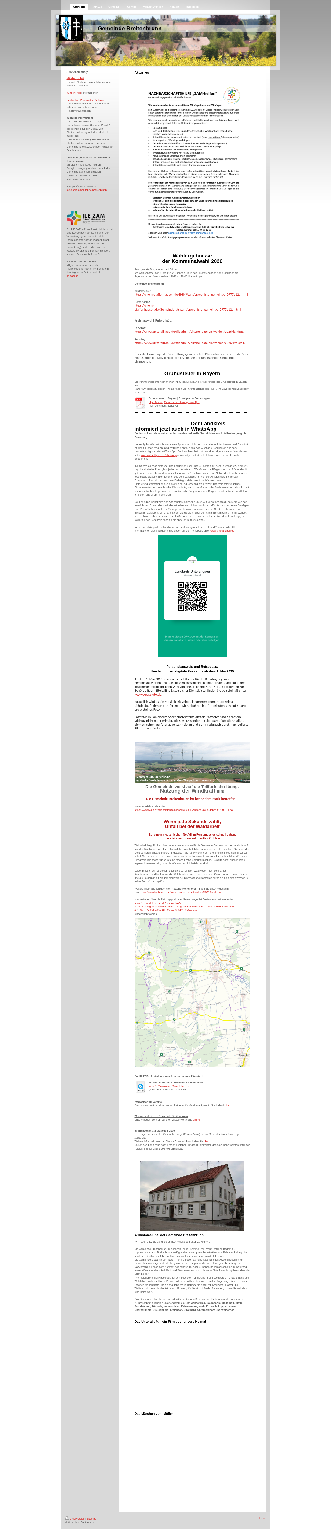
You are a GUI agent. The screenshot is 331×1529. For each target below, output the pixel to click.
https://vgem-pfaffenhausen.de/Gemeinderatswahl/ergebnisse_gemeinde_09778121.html (188, 307)
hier (228, 1105)
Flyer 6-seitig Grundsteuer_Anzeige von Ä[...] (174, 402)
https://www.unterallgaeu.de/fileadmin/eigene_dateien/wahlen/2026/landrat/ (189, 331)
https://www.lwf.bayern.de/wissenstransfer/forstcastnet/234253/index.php (182, 892)
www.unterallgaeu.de (222, 530)
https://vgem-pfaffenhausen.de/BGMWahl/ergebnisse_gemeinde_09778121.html (191, 294)
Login (262, 1518)
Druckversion (75, 1518)
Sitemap (91, 1518)
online (196, 1119)
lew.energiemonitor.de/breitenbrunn (87, 190)
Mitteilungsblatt (75, 78)
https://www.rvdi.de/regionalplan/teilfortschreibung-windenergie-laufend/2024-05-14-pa (184, 809)
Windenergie (74, 92)
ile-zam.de (73, 276)
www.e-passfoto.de (148, 694)
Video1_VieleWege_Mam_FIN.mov (169, 1086)
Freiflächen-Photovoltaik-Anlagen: (86, 100)
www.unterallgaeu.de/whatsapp (159, 455)
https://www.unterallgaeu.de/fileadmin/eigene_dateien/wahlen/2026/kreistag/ (190, 343)
